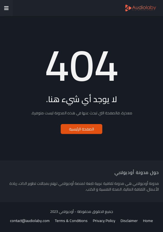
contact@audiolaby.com (30, 221)
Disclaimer (129, 221)
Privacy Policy (104, 221)
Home (148, 221)
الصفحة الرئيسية (81, 129)
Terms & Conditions (71, 221)
